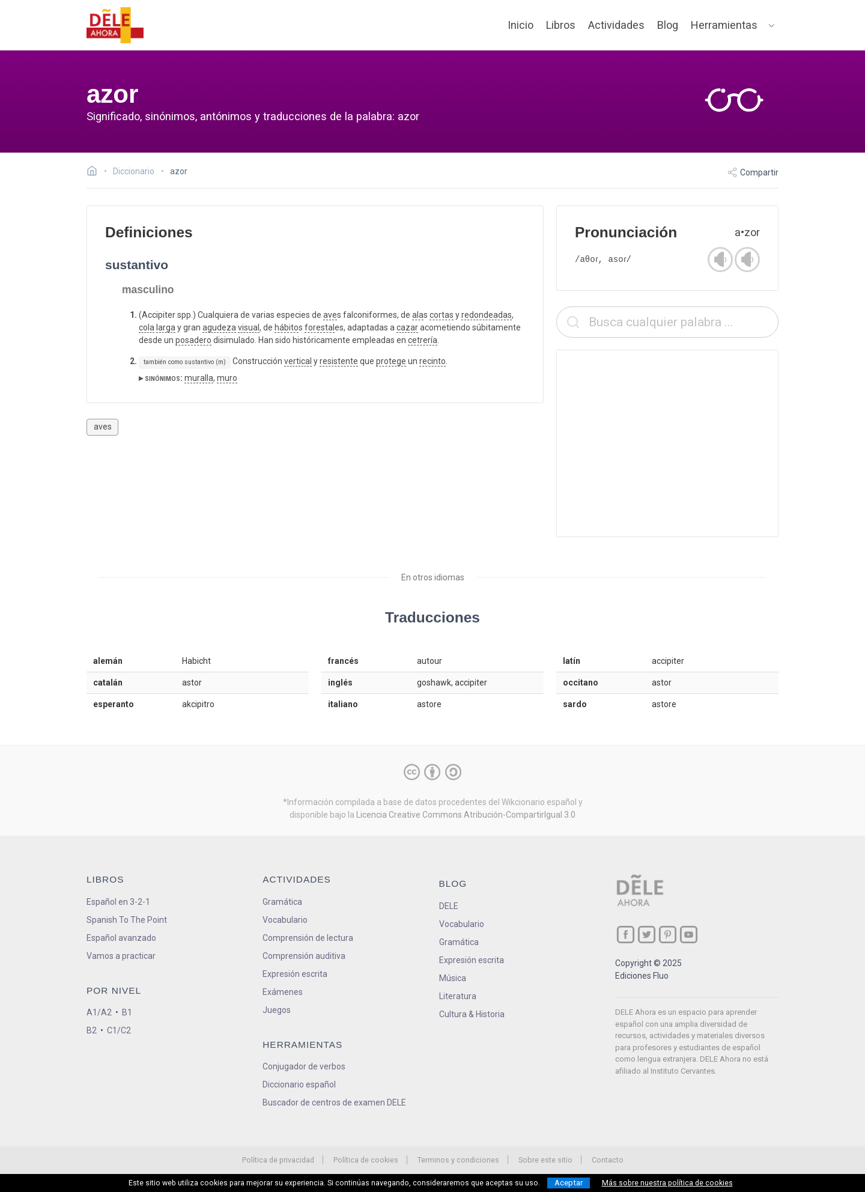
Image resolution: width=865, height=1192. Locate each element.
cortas (441, 315)
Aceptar (568, 1182)
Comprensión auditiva (304, 956)
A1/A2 (99, 1012)
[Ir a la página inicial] (95, 172)
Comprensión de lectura (308, 938)
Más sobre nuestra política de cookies (667, 1183)
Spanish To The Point (126, 920)
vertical (298, 361)
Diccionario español (299, 1084)
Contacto (608, 1159)
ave (330, 315)
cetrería (422, 340)
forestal (320, 327)
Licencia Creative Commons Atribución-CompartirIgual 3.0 (465, 815)
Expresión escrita (295, 974)
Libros (560, 25)
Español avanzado (121, 938)
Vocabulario (285, 920)
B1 (127, 1012)
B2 (91, 1030)
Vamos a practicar (121, 956)
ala (417, 315)
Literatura (457, 996)
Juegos (277, 1010)
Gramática (282, 902)
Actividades (616, 25)
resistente (339, 361)
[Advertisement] (667, 443)
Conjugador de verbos (304, 1066)
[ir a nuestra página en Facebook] (625, 934)
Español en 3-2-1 (118, 902)
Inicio (520, 25)
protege (391, 361)
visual (249, 327)
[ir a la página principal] (115, 25)
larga (165, 327)
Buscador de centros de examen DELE (334, 1102)
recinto (432, 361)
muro (227, 378)
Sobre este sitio (545, 1159)
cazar (407, 327)
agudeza (219, 327)
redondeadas (486, 315)
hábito (287, 327)
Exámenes (283, 992)
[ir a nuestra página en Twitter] (646, 934)
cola (146, 327)
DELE (448, 906)
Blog (667, 25)
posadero (193, 340)
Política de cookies (365, 1159)
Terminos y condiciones (458, 1159)
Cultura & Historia (472, 1014)
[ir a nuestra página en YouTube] (688, 934)
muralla (198, 378)
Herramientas (724, 25)
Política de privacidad (278, 1159)
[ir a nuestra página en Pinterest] (667, 934)
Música (452, 978)
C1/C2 (119, 1030)
